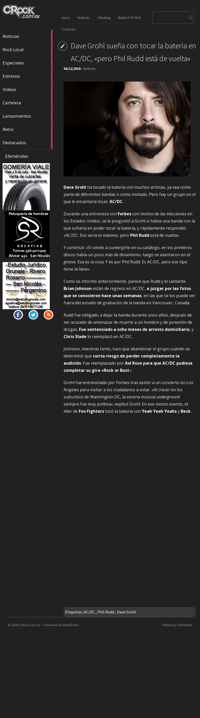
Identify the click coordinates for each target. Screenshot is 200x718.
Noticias (28, 36)
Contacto (68, 29)
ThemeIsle (184, 625)
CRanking (104, 17)
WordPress (70, 625)
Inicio (66, 17)
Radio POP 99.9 (129, 17)
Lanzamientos (28, 116)
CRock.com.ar (29, 625)
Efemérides (16, 156)
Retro (28, 129)
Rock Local (28, 49)
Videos (28, 89)
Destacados (28, 142)
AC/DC (89, 611)
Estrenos (28, 76)
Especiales (28, 63)
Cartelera (28, 102)
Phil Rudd (105, 611)
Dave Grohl (126, 611)
